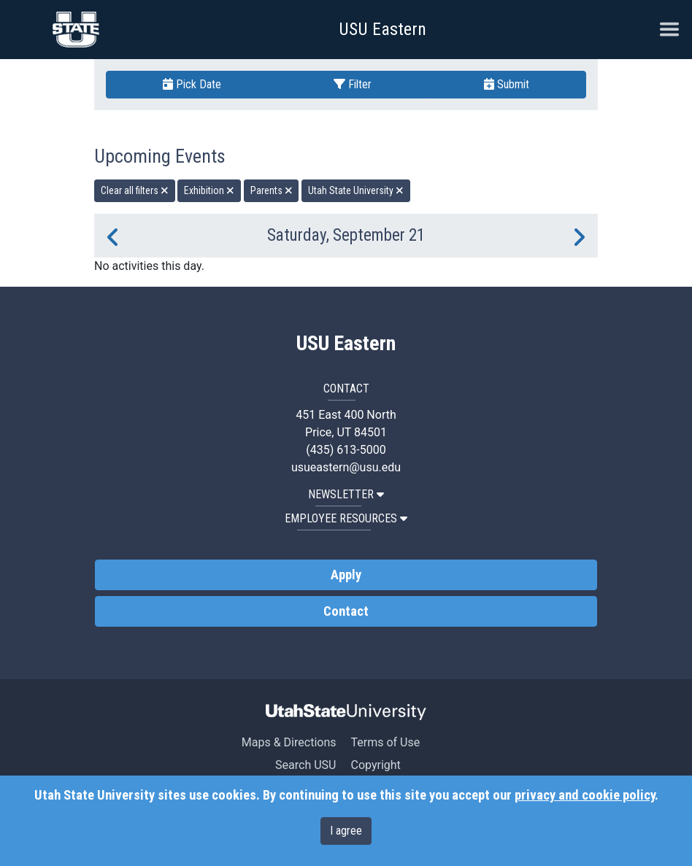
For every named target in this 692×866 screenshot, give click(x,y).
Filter (353, 84)
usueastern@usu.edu (346, 467)
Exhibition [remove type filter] (209, 190)
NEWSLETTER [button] (346, 494)
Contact (346, 611)
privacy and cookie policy (585, 795)
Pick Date (192, 84)
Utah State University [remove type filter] (356, 190)
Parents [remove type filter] (271, 190)
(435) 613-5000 (345, 450)
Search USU (305, 765)
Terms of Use (385, 742)
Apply (346, 575)
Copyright (375, 765)
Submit (506, 84)
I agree (346, 831)
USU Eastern (382, 29)
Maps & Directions (289, 742)
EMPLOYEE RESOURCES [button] (346, 518)
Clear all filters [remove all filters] (135, 190)
